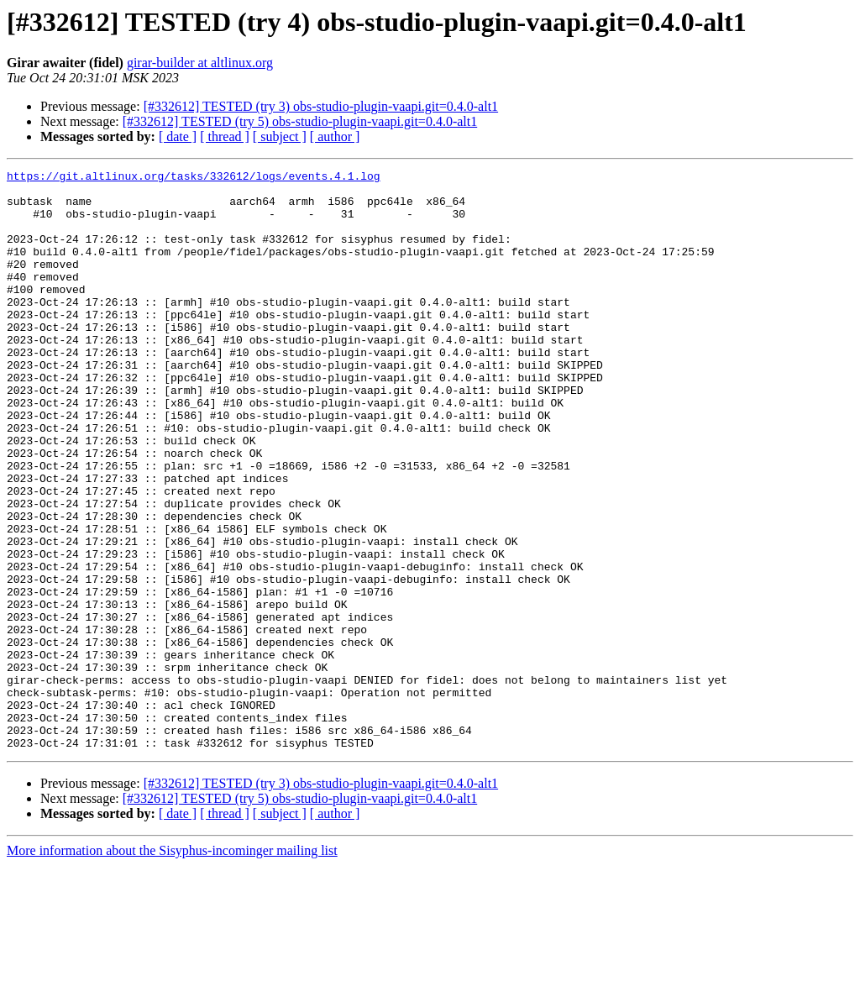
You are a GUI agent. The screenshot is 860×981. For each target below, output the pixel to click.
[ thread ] (224, 136)
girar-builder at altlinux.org (200, 62)
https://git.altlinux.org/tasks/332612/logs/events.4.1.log (193, 178)
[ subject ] (280, 136)
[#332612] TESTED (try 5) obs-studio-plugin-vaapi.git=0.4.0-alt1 (300, 121)
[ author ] (335, 136)
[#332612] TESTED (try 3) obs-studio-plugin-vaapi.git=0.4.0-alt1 (321, 106)
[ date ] (178, 136)
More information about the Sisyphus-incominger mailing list (172, 966)
